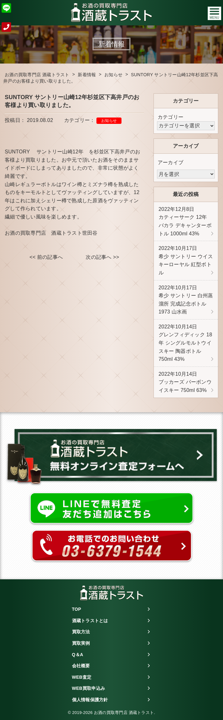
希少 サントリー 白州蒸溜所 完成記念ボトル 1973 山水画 (186, 300)
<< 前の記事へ (46, 257)
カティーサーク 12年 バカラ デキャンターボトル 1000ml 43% (185, 221)
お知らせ (109, 120)
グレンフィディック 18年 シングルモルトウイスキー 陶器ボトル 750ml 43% (185, 343)
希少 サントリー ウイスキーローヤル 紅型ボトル (186, 260)
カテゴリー (170, 117)
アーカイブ (170, 162)
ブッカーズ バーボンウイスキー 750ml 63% (185, 382)
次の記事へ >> (102, 257)
